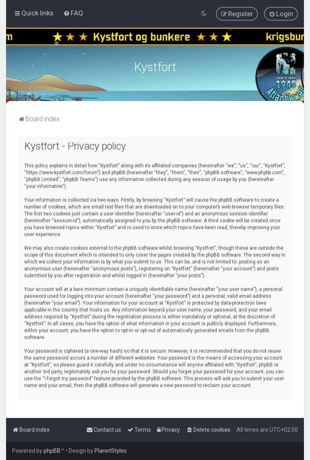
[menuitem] (73, 13)
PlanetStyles (110, 450)
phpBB (52, 450)
